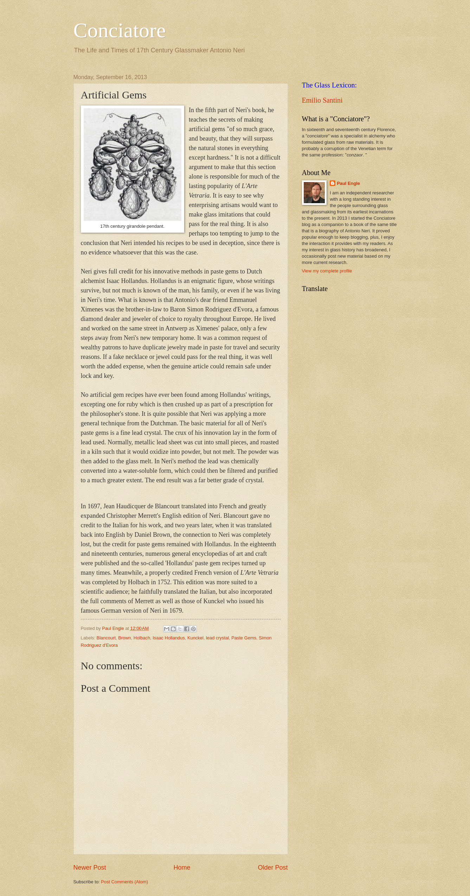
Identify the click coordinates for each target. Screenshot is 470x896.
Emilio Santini (322, 100)
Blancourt (106, 637)
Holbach (142, 637)
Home (181, 867)
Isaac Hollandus (169, 637)
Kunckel (195, 637)
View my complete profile (327, 270)
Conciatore (119, 30)
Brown (124, 637)
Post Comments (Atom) (124, 881)
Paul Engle (348, 183)
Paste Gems (243, 637)
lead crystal (217, 637)
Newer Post (89, 867)
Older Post (273, 867)
